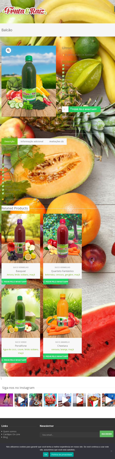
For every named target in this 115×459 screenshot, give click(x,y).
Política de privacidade (62, 454)
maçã (94, 125)
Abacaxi (101, 121)
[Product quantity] (65, 109)
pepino (101, 125)
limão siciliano (21, 274)
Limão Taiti (85, 125)
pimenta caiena (69, 128)
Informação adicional (32, 141)
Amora (10, 274)
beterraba (50, 274)
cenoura (60, 274)
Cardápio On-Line (11, 434)
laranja (63, 349)
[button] (88, 109)
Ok (45, 454)
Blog (5, 437)
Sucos (88, 121)
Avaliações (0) (56, 141)
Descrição (9, 141)
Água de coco (9, 349)
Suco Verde (79, 121)
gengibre (66, 125)
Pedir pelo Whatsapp (84, 109)
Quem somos (9, 431)
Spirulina (82, 128)
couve (109, 121)
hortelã (75, 125)
